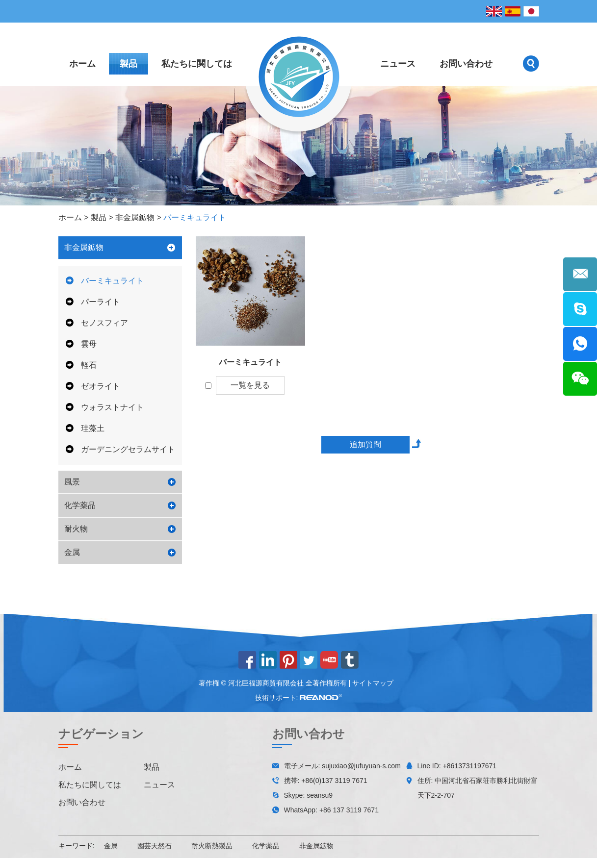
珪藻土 (85, 428)
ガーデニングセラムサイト (120, 449)
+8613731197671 (469, 766)
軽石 (81, 365)
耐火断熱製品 (212, 846)
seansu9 (320, 795)
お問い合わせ (466, 64)
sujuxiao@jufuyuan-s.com (361, 766)
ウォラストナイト (105, 407)
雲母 (81, 344)
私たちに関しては (196, 64)
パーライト (93, 302)
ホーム (82, 64)
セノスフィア (97, 323)
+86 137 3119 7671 (349, 810)
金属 (72, 552)
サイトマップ (372, 683)
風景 (72, 482)
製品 (128, 64)
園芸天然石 (154, 846)
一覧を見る (250, 385)
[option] (298, 145)
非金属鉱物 (135, 217)
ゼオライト (93, 386)
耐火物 (76, 529)
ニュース (397, 64)
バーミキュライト (194, 217)
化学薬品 (80, 505)
